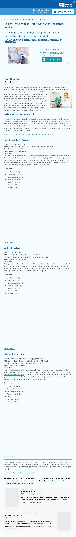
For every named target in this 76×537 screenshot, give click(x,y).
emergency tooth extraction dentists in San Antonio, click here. (33, 134)
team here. (30, 483)
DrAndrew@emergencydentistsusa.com (33, 494)
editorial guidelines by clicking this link (36, 481)
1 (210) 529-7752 (63, 11)
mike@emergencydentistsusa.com (16, 518)
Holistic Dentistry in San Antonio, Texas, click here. (21, 473)
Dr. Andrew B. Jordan (27, 497)
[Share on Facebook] (6, 83)
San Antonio (10, 19)
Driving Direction (9, 242)
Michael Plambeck (10, 521)
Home (5, 19)
